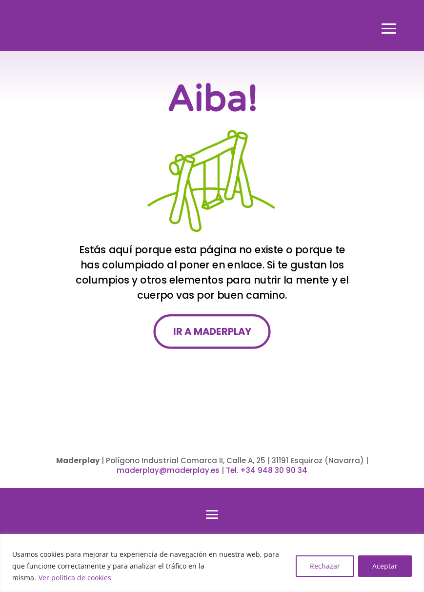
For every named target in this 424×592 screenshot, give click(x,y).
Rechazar (325, 566)
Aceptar (385, 566)
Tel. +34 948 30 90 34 (266, 470)
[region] (212, 563)
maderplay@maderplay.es (168, 470)
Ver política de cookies (75, 577)
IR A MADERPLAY (212, 331)
